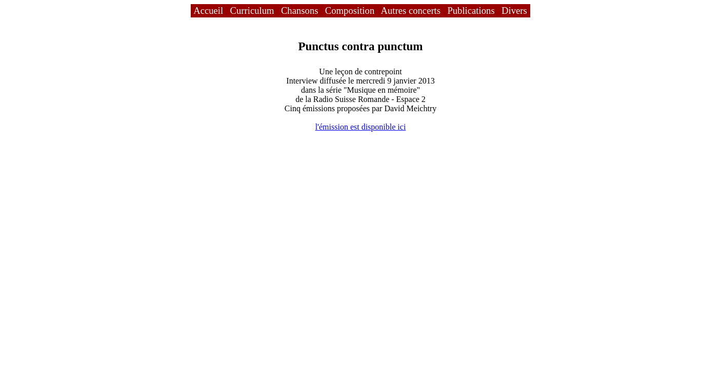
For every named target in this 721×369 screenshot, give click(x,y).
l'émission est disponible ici (360, 126)
